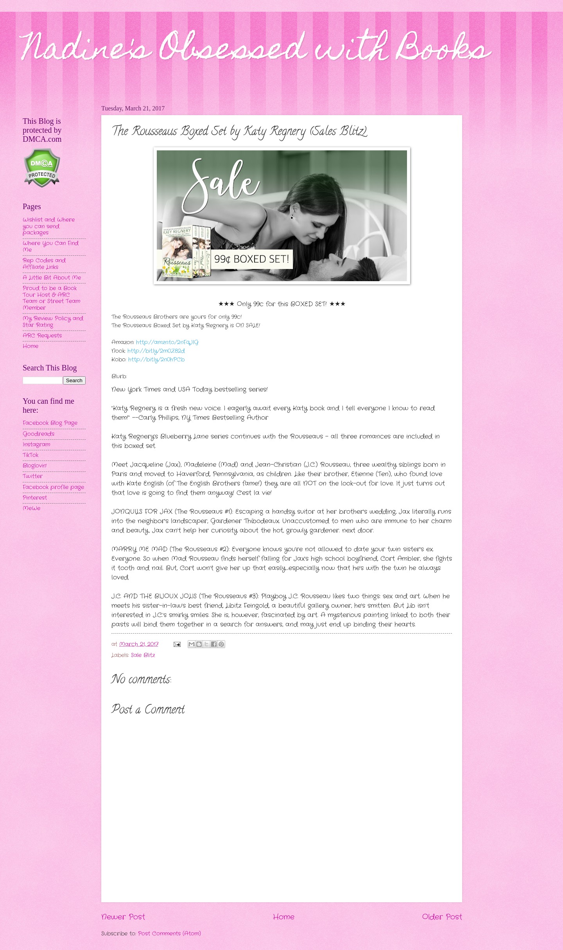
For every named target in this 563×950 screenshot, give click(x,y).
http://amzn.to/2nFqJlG (167, 342)
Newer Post (123, 917)
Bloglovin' (35, 466)
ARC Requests (42, 336)
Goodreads (38, 434)
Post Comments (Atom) (169, 933)
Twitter (33, 476)
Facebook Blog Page (50, 423)
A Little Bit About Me (52, 278)
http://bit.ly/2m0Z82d (155, 351)
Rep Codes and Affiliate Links (44, 264)
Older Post (442, 917)
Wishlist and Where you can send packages (49, 226)
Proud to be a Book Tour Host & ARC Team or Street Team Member (51, 298)
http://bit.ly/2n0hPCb (156, 360)
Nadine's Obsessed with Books (256, 51)
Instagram (36, 444)
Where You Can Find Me (51, 247)
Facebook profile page (53, 487)
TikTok (30, 455)
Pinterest (35, 498)
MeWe (31, 508)
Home (283, 917)
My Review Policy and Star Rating (53, 322)
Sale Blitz (143, 655)
